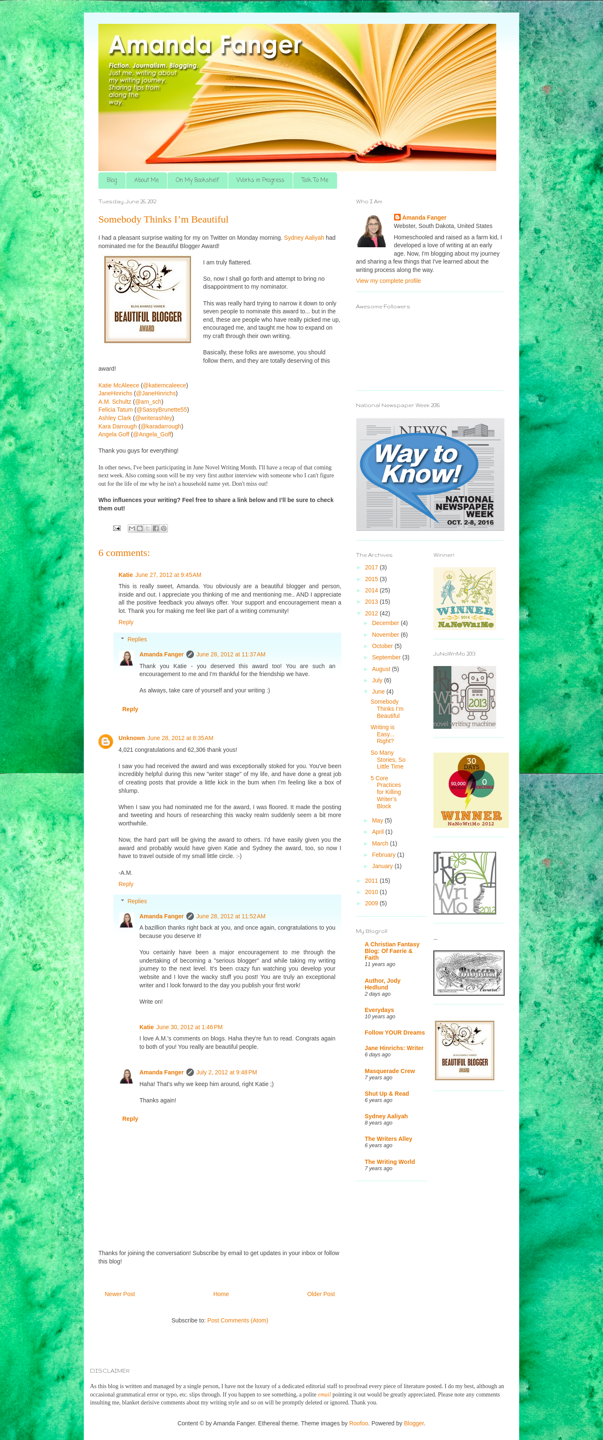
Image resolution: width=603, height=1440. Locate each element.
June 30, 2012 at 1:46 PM (189, 1027)
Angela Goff (113, 434)
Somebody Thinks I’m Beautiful (387, 708)
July (378, 680)
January (383, 866)
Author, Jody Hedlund (383, 984)
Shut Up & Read (387, 1093)
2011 (372, 880)
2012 (372, 613)
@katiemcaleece (164, 385)
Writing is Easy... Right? (382, 734)
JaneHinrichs (115, 393)
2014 (372, 590)
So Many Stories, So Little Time (388, 759)
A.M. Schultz (114, 401)
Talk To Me (315, 180)
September (387, 657)
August (382, 669)
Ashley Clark (114, 418)
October (383, 646)
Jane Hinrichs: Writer (394, 1048)
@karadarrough (160, 426)
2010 (372, 892)
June (379, 691)
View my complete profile (388, 280)
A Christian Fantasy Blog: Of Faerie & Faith (392, 951)
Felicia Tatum (115, 409)
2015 (372, 579)
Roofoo (358, 1423)
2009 (372, 903)
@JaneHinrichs (156, 393)
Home (221, 1294)
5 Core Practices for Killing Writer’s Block (386, 792)
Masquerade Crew (390, 1071)
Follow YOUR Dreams (395, 1032)
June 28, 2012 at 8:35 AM (180, 738)
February (384, 854)
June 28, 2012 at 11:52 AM (230, 916)
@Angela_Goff (152, 434)
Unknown (132, 738)
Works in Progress (260, 180)
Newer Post (120, 1294)
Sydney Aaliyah (386, 1116)
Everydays (379, 1010)
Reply (126, 622)
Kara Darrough (117, 426)
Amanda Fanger (161, 654)
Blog (112, 180)
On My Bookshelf (197, 180)
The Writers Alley (388, 1138)
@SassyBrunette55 (162, 409)
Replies (137, 639)
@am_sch (148, 401)
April (378, 831)
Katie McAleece (118, 385)
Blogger (414, 1423)
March (381, 843)
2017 (372, 567)
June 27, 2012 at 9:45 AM (168, 574)
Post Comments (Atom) (237, 1320)
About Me (146, 180)
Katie (126, 574)
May (378, 820)
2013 (372, 601)
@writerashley (153, 418)
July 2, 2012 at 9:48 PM (226, 1072)
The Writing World (390, 1161)
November (386, 634)
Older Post (321, 1294)
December (386, 623)
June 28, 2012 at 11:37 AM (230, 654)
